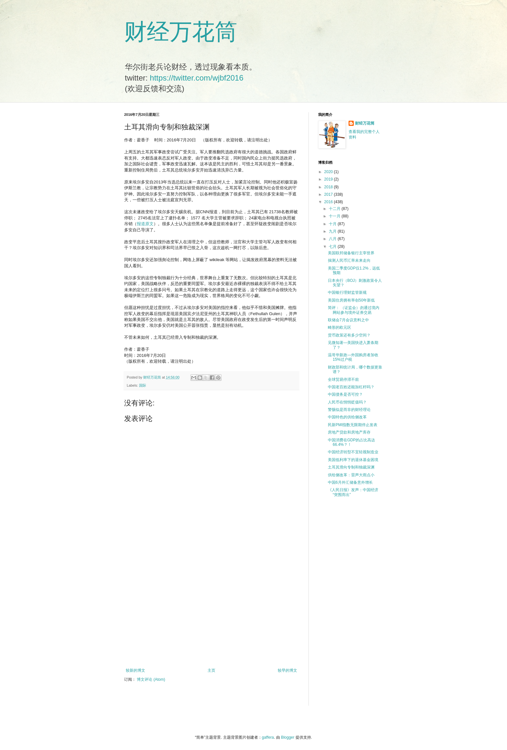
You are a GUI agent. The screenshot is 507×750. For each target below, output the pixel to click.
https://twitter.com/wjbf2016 (196, 77)
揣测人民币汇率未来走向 (349, 260)
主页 (211, 670)
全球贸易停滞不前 (343, 379)
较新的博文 (135, 670)
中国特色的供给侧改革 (347, 417)
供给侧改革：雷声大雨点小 (351, 475)
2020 (329, 172)
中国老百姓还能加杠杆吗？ (351, 387)
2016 (329, 202)
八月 (333, 239)
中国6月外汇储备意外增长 (350, 482)
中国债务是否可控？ (345, 394)
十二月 (335, 208)
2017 (329, 194)
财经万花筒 (180, 31)
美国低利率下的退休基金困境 (353, 460)
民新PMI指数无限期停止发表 (352, 425)
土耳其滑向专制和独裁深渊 (351, 467)
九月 (333, 231)
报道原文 (145, 223)
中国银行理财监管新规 (347, 292)
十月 (333, 224)
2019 (329, 179)
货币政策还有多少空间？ (349, 335)
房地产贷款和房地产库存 (349, 432)
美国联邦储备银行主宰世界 (351, 253)
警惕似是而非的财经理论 (349, 409)
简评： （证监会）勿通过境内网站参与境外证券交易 (353, 309)
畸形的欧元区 (339, 327)
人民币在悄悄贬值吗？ (347, 402)
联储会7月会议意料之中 (348, 320)
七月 (333, 246)
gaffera (268, 737)
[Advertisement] (211, 614)
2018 (329, 187)
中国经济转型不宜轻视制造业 (353, 452)
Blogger (287, 737)
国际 (142, 385)
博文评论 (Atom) (151, 679)
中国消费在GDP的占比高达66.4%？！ (351, 442)
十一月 (335, 216)
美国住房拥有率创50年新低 (351, 300)
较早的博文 (287, 670)
